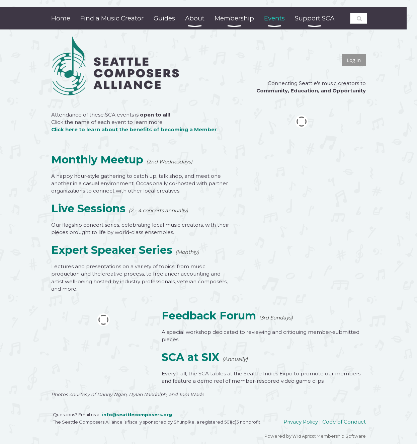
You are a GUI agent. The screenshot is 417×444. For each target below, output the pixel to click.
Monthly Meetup (97, 159)
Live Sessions (88, 208)
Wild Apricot (304, 436)
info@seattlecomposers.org (137, 414)
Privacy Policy (300, 422)
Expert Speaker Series (111, 249)
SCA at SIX (190, 357)
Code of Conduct (344, 422)
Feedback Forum (209, 315)
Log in (354, 60)
